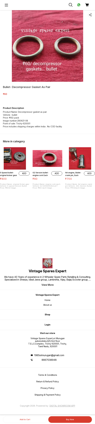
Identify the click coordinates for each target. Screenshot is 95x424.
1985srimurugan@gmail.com (49, 355)
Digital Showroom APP (62, 405)
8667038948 (49, 359)
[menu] (6, 5)
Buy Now (70, 419)
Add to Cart (25, 419)
